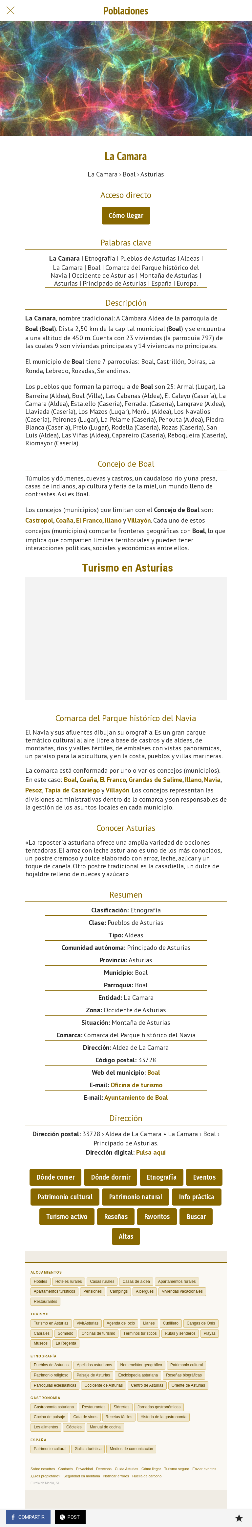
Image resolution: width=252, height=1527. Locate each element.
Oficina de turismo (136, 1085)
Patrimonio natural (135, 1197)
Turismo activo (67, 1217)
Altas (126, 1236)
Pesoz (33, 790)
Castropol (39, 520)
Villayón (139, 520)
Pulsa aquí (151, 1152)
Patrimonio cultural (65, 1197)
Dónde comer (55, 1177)
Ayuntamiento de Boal (136, 1097)
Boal (70, 779)
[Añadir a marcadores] (239, 1518)
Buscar (196, 1217)
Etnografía (162, 1177)
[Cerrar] (10, 10)
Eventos (204, 1177)
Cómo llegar (126, 216)
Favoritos (157, 1217)
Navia (212, 779)
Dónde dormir (110, 1177)
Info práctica (197, 1197)
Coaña (65, 520)
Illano (113, 520)
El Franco (89, 520)
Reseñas (116, 1217)
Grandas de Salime (155, 779)
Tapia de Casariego (72, 790)
